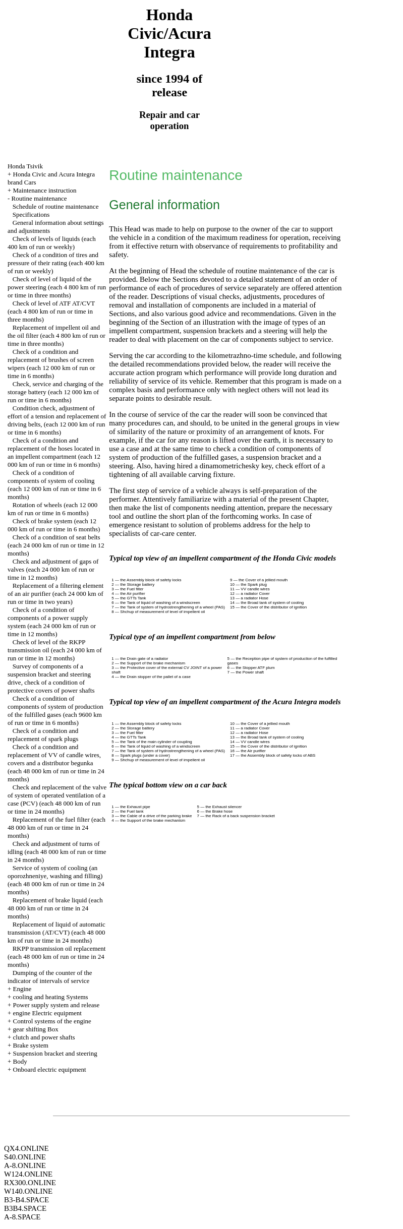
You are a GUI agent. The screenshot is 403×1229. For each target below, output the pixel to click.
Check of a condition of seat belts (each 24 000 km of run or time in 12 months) (56, 545)
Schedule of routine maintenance (56, 206)
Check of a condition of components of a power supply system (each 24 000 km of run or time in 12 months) (52, 622)
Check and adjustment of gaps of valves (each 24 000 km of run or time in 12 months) (53, 569)
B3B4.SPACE (25, 1208)
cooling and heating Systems (50, 997)
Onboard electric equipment (49, 1069)
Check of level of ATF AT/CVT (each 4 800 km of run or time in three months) (51, 311)
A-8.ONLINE (25, 1165)
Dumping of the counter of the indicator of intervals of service (50, 977)
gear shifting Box (36, 1029)
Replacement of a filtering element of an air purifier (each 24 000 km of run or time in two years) (55, 593)
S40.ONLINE (25, 1157)
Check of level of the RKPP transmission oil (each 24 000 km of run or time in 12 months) (55, 650)
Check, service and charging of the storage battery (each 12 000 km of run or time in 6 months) (55, 392)
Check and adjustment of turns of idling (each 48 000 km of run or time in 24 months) (57, 852)
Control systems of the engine (52, 1021)
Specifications (31, 214)
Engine (22, 989)
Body (20, 1061)
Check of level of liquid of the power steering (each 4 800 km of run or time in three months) (57, 287)
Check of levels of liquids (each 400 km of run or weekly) (52, 243)
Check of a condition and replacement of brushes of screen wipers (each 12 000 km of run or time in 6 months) (51, 364)
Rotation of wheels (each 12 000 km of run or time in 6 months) (52, 509)
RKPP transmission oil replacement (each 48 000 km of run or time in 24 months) (57, 956)
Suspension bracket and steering (55, 1053)
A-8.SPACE (22, 1217)
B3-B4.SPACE (26, 1200)
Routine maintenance (39, 198)
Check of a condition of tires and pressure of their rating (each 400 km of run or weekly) (56, 263)
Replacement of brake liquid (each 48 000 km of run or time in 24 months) (55, 908)
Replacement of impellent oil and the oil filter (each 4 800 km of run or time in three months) (56, 335)
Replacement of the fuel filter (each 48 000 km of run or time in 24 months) (56, 827)
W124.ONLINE (28, 1174)
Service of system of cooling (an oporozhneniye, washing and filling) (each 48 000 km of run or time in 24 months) (56, 880)
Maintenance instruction (45, 190)
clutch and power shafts (44, 1037)
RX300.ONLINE (30, 1183)
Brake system (30, 1045)
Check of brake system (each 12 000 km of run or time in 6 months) (54, 525)
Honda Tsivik (25, 166)
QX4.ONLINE (26, 1148)
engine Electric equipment (47, 1013)
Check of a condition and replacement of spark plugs (43, 735)
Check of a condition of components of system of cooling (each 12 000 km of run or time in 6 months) (54, 485)
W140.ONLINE (28, 1191)
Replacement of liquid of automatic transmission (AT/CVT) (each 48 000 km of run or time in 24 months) (56, 932)
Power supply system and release (56, 1005)
